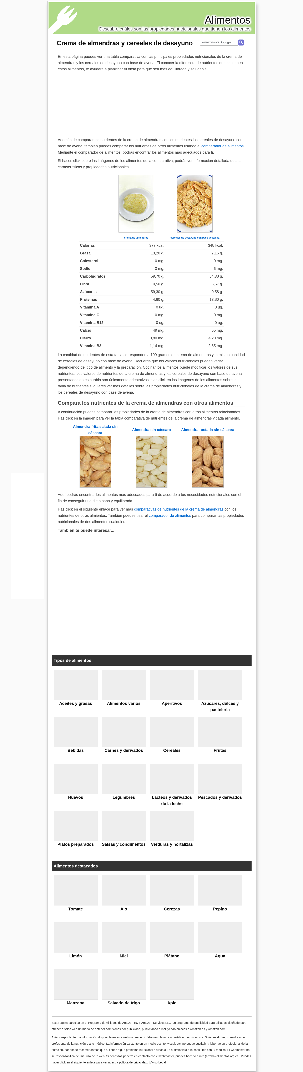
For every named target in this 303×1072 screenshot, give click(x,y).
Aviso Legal (158, 1062)
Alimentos (228, 20)
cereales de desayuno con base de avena (195, 237)
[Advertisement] (151, 103)
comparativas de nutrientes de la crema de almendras (178, 509)
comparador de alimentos (222, 146)
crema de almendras (136, 237)
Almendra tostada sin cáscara (207, 430)
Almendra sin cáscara (151, 430)
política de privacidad (133, 1062)
